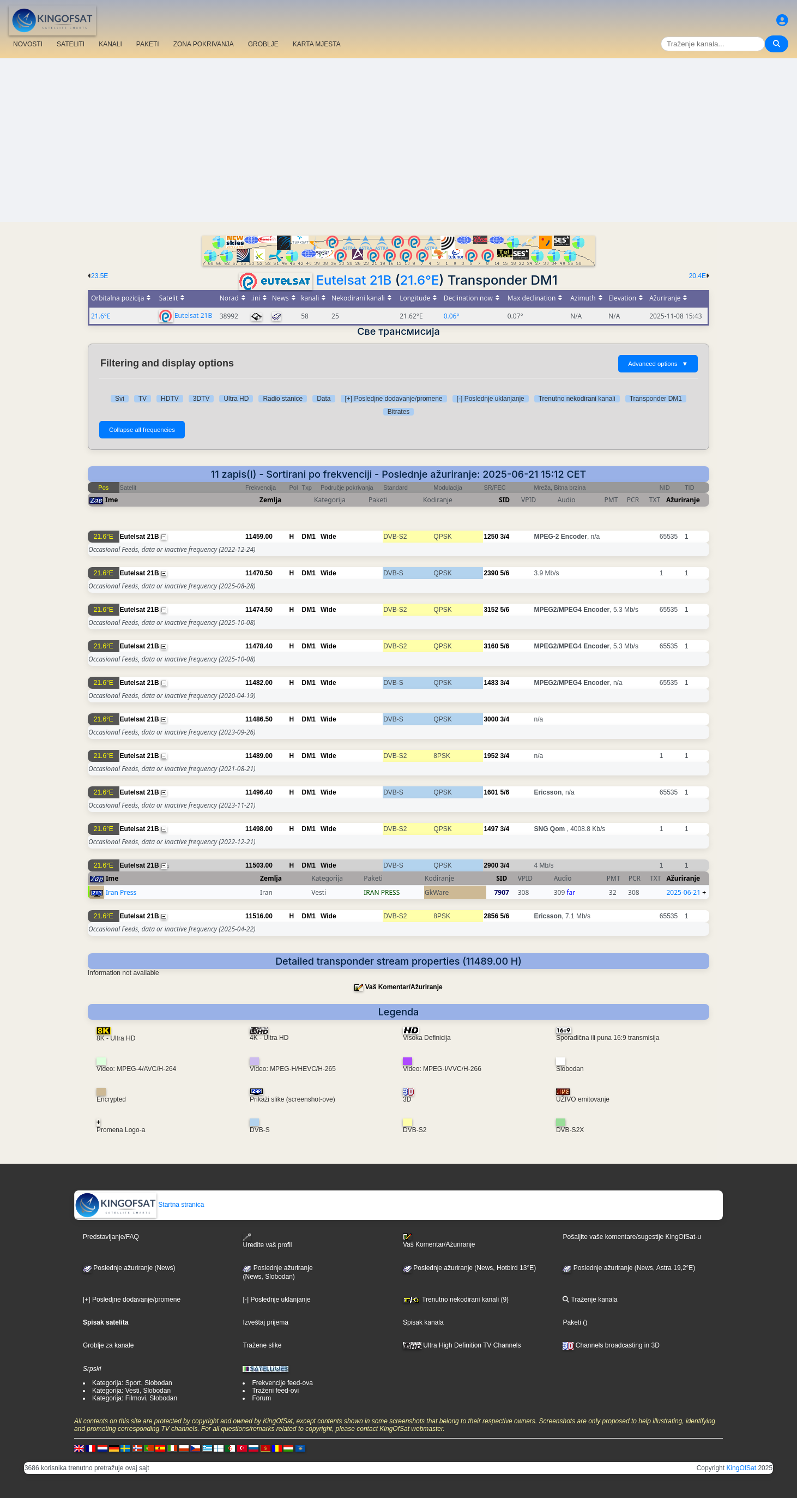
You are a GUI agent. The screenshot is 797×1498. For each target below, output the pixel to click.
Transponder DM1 (656, 398)
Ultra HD (236, 398)
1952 (491, 756)
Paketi (572, 1322)
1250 (491, 536)
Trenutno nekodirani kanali (577, 398)
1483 (491, 683)
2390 (491, 573)
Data (323, 398)
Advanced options (658, 363)
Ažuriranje (683, 499)
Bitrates (399, 412)
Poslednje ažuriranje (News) (129, 1268)
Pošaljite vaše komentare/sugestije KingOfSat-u (632, 1237)
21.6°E (419, 280)
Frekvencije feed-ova (282, 1383)
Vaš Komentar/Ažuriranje (404, 987)
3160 (491, 646)
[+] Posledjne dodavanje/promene (394, 398)
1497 (491, 829)
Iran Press (121, 892)
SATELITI (70, 44)
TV (142, 398)
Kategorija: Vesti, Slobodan (131, 1390)
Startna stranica (139, 1204)
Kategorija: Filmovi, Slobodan (134, 1398)
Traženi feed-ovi (275, 1390)
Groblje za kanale (108, 1345)
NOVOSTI (28, 44)
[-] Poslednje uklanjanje (490, 398)
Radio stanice (283, 398)
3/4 (504, 536)
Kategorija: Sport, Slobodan (132, 1383)
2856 (491, 916)
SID (504, 499)
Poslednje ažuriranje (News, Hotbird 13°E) (469, 1268)
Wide (328, 536)
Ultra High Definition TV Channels (462, 1345)
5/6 (504, 573)
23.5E (99, 276)
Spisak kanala (423, 1322)
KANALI (110, 44)
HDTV (170, 398)
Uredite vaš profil (267, 1241)
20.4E (697, 276)
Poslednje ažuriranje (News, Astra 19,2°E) (629, 1268)
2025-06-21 (683, 892)
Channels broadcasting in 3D (611, 1345)
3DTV (201, 398)
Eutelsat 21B (354, 280)
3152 (491, 609)
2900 (491, 865)
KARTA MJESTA (317, 44)
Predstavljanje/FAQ (111, 1237)
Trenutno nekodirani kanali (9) (456, 1299)
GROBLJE (263, 44)
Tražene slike (262, 1345)
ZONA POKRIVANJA (203, 44)
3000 (491, 719)
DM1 (309, 536)
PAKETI (147, 44)
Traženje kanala (590, 1299)
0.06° (452, 316)
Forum (261, 1398)
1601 (491, 792)
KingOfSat (741, 1468)
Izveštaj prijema (265, 1322)
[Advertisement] (398, 140)
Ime (111, 499)
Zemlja (270, 499)
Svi (119, 398)
